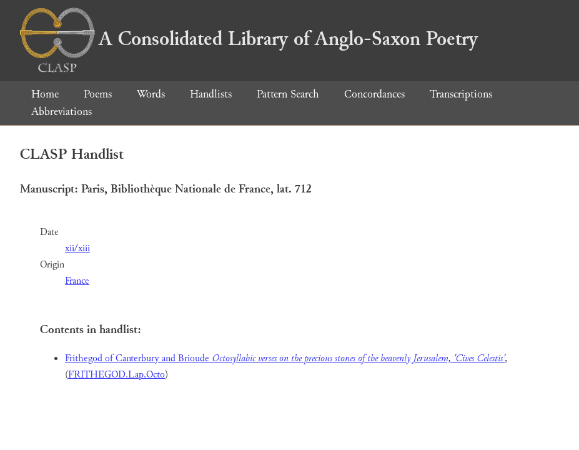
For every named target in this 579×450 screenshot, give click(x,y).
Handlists (211, 94)
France (77, 281)
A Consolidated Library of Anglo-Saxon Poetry (249, 38)
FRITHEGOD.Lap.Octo (116, 375)
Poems (98, 94)
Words (151, 94)
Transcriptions (461, 94)
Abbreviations (61, 111)
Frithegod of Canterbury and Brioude (285, 358)
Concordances (374, 94)
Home (45, 94)
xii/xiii (77, 248)
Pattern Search (288, 94)
